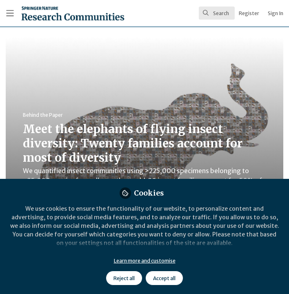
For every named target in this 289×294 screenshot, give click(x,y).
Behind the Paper (43, 115)
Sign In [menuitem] (275, 13)
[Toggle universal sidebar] (10, 13)
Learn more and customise (145, 261)
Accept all (164, 278)
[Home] (54, 13)
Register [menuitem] (249, 13)
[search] (217, 13)
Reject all (124, 278)
